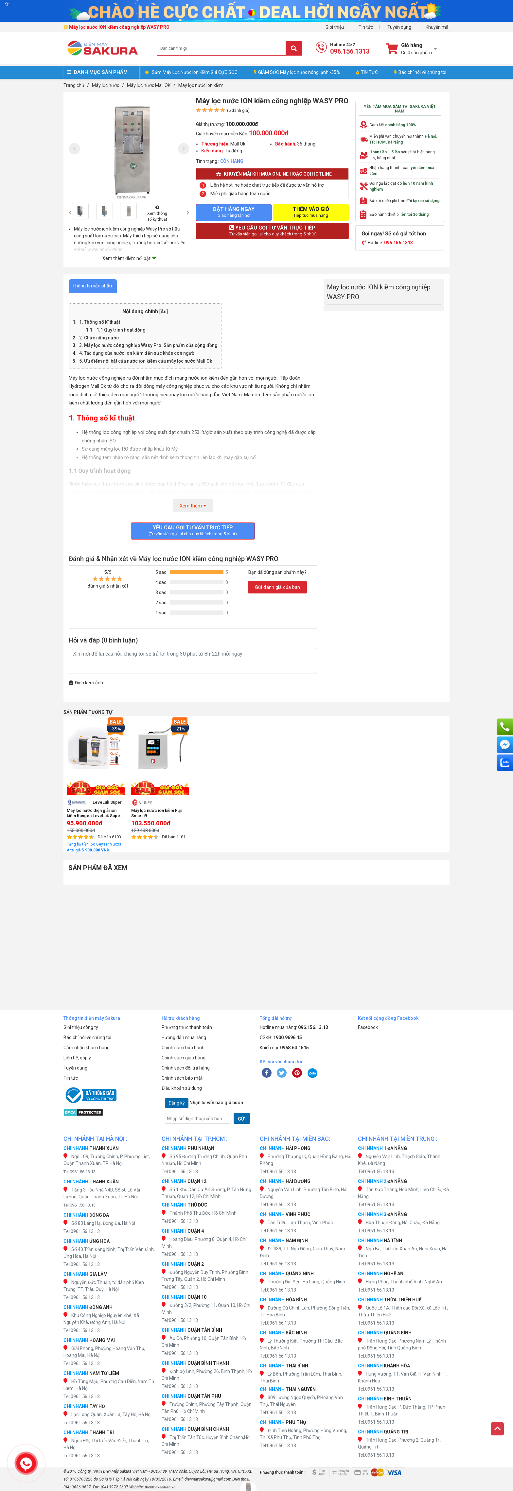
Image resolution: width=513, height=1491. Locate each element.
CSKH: (281, 1037)
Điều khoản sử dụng (182, 1088)
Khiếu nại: (284, 1047)
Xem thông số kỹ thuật (157, 214)
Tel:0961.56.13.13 (79, 1171)
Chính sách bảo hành (183, 1047)
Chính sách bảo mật (182, 1078)
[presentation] (74, 148)
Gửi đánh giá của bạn (277, 587)
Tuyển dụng (399, 27)
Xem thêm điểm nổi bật (126, 258)
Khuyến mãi (438, 27)
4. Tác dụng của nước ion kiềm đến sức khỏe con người (137, 353)
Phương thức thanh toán (187, 1027)
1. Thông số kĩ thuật (99, 322)
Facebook (368, 1027)
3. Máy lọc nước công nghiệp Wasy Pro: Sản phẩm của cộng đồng (148, 345)
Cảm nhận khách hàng (86, 1047)
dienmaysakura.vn (160, 1487)
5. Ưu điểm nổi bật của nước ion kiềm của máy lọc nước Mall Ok (145, 361)
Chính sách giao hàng (183, 1057)
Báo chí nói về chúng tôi (420, 72)
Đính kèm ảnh (86, 682)
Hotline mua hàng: (294, 1027)
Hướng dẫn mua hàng (184, 1037)
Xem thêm (193, 506)
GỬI (242, 1119)
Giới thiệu (335, 27)
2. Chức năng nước (99, 337)
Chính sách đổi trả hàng (186, 1068)
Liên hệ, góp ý (77, 1057)
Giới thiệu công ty (80, 1027)
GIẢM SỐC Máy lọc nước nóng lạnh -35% (297, 72)
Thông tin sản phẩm (93, 285)
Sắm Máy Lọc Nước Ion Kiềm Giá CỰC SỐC (195, 72)
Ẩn (164, 312)
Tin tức (366, 27)
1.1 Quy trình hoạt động (121, 330)
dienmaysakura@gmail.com (208, 1479)
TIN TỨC (367, 72)
